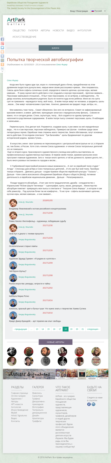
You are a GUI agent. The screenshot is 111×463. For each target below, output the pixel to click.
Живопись (37, 393)
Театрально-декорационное (39, 411)
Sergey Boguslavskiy (27, 239)
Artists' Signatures (19, 415)
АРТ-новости (17, 404)
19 (71, 329)
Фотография (38, 407)
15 (48, 329)
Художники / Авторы (16, 400)
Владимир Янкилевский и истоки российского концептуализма (37, 209)
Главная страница (19, 393)
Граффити (37, 421)
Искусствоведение (24, 36)
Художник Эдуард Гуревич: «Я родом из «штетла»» (32, 259)
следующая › (93, 329)
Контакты (15, 421)
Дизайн (35, 415)
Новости (58, 30)
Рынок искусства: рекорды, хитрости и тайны (29, 284)
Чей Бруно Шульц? (17, 271)
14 (43, 329)
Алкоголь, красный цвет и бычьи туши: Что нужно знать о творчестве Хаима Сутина (47, 308)
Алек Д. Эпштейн (26, 202)
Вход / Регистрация (79, 11)
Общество (19, 30)
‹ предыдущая (20, 329)
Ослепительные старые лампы (23, 246)
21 (83, 329)
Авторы (45, 30)
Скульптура (37, 396)
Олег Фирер (61, 64)
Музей (14, 412)
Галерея (33, 30)
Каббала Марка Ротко (19, 296)
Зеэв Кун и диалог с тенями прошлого (26, 234)
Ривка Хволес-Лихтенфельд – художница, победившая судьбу (37, 221)
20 (77, 329)
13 (37, 329)
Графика (36, 398)
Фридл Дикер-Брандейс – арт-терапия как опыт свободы (35, 321)
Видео (71, 30)
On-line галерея (18, 396)
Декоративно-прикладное (38, 403)
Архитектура (38, 418)
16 (54, 329)
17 (60, 329)
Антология (84, 30)
